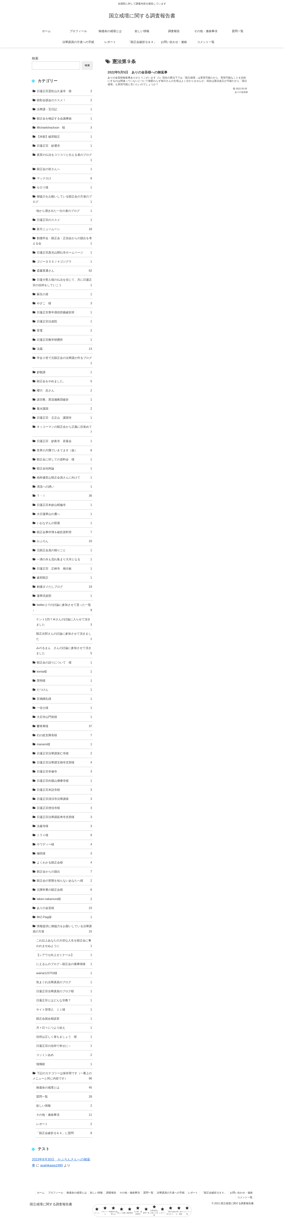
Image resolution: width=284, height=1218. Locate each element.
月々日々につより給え (64, 1027)
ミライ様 (64, 835)
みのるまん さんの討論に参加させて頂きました (64, 651)
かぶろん (64, 541)
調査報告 (108, 1192)
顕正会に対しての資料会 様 (64, 459)
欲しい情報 (64, 1105)
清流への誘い (64, 486)
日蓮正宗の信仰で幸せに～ (64, 1045)
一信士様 (64, 707)
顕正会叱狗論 (64, 468)
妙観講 (64, 372)
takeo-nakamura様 (64, 899)
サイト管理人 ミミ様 (64, 1009)
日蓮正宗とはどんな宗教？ (64, 1000)
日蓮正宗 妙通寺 (64, 145)
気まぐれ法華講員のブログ (64, 982)
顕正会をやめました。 (64, 381)
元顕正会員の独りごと (64, 550)
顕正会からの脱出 (64, 871)
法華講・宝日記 (64, 109)
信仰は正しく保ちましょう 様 (64, 1036)
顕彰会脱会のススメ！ (64, 100)
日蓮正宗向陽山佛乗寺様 (64, 780)
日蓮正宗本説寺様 (64, 789)
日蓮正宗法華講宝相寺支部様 (64, 762)
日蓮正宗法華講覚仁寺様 (64, 753)
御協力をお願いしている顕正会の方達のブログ (62, 199)
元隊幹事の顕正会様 (64, 889)
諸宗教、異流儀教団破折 (64, 399)
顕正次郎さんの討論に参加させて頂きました (64, 637)
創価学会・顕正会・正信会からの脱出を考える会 (62, 241)
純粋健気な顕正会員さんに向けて (64, 477)
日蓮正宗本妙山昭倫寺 (64, 505)
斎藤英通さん (64, 270)
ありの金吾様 (64, 908)
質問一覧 (64, 1096)
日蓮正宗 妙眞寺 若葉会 (64, 441)
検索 (35, 58)
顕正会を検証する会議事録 (64, 118)
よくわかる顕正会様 (64, 862)
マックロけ (64, 178)
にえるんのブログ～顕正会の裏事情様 (64, 964)
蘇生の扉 (64, 294)
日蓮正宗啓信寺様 (64, 808)
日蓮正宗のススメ (64, 219)
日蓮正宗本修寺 (64, 771)
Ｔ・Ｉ (64, 495)
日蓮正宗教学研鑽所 (64, 339)
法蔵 (64, 348)
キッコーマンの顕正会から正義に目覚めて (64, 430)
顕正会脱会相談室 (64, 1018)
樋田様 (64, 853)
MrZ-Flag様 (64, 917)
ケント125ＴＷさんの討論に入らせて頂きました (64, 622)
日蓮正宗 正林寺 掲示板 (64, 568)
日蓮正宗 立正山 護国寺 (64, 417)
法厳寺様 (64, 826)
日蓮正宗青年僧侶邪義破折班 (64, 312)
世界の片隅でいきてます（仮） (64, 450)
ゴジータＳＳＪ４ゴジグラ (64, 261)
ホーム (36, 1192)
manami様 (64, 744)
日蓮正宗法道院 (64, 321)
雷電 (64, 330)
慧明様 (64, 680)
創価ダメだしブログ (64, 586)
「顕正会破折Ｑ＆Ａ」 (213, 1192)
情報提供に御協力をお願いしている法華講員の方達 (62, 929)
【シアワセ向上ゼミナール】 (64, 955)
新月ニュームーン (64, 229)
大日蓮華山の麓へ (64, 514)
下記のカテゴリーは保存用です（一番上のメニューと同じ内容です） (62, 1076)
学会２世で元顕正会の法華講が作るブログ (64, 361)
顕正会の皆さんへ (64, 169)
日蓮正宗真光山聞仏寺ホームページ (64, 252)
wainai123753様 (64, 973)
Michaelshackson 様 (64, 127)
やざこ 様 (64, 303)
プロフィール (51, 1192)
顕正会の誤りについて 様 (64, 662)
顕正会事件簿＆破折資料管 (64, 532)
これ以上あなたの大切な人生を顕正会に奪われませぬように (64, 943)
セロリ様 (64, 187)
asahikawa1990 (51, 1165)
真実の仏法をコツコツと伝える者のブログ (64, 158)
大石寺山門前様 (64, 717)
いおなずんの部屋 (64, 523)
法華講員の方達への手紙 (169, 1192)
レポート (64, 1124)
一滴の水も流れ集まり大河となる (64, 559)
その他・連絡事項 (64, 1114)
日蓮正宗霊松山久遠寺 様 (64, 91)
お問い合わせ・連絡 (241, 1192)
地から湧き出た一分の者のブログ (64, 210)
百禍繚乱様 (64, 698)
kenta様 (64, 671)
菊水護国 (64, 408)
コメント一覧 (244, 1197)
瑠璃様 (64, 1064)
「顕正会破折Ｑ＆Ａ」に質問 (64, 1133)
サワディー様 (64, 844)
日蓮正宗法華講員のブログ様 (64, 991)
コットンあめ (64, 1055)
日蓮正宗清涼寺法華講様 (64, 798)
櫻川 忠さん (64, 390)
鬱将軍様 (64, 726)
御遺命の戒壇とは (64, 1087)
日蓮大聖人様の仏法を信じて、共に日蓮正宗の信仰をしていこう (62, 283)
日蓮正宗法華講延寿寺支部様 (64, 817)
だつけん (64, 689)
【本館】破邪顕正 (64, 136)
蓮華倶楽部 (64, 595)
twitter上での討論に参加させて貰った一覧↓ (62, 608)
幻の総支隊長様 (64, 735)
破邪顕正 (64, 577)
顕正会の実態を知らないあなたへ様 (64, 880)
